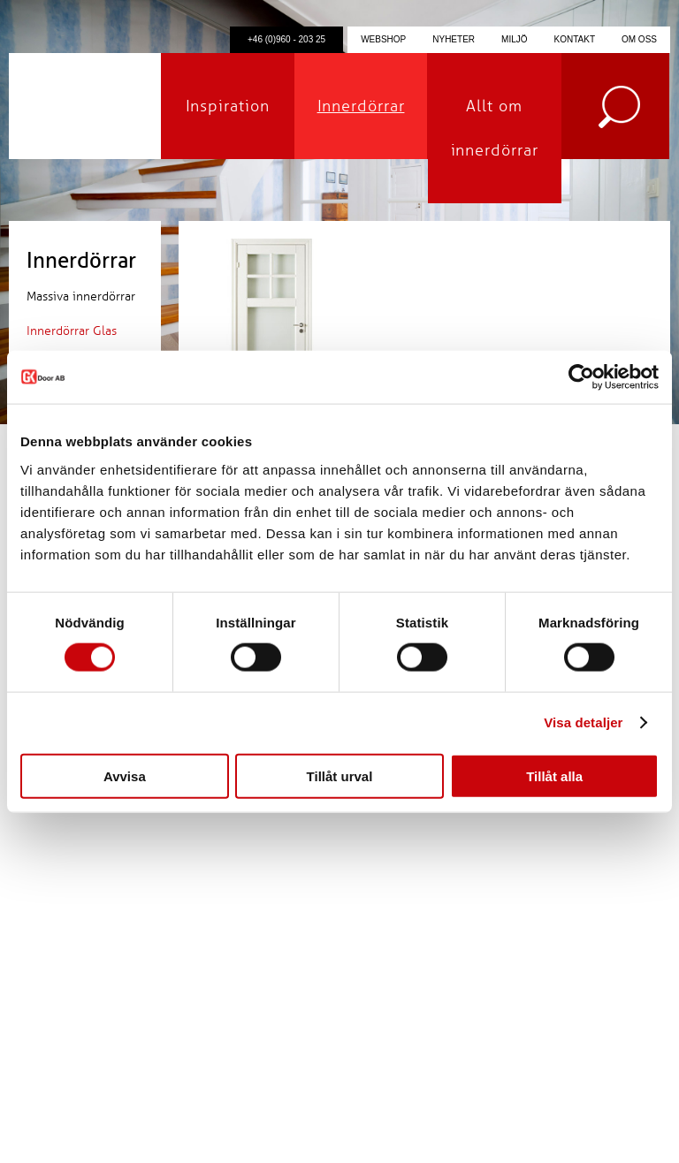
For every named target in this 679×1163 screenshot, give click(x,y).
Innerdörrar (361, 106)
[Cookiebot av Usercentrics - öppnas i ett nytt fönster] (581, 377)
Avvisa (124, 775)
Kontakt (574, 39)
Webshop (383, 39)
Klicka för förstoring (271, 345)
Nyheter (453, 39)
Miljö (514, 39)
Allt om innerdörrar (494, 128)
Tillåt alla (554, 775)
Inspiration (228, 106)
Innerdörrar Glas (72, 330)
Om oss (639, 39)
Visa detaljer (583, 722)
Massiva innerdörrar (81, 296)
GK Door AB (85, 106)
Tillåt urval (340, 775)
